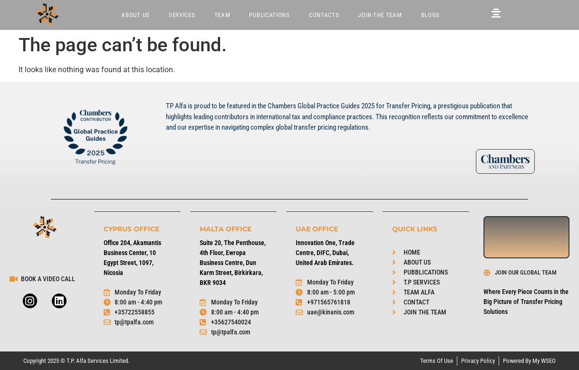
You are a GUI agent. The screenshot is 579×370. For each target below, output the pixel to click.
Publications (269, 15)
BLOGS (430, 15)
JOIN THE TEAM (380, 15)
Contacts (324, 15)
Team (222, 15)
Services (182, 15)
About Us (135, 15)
